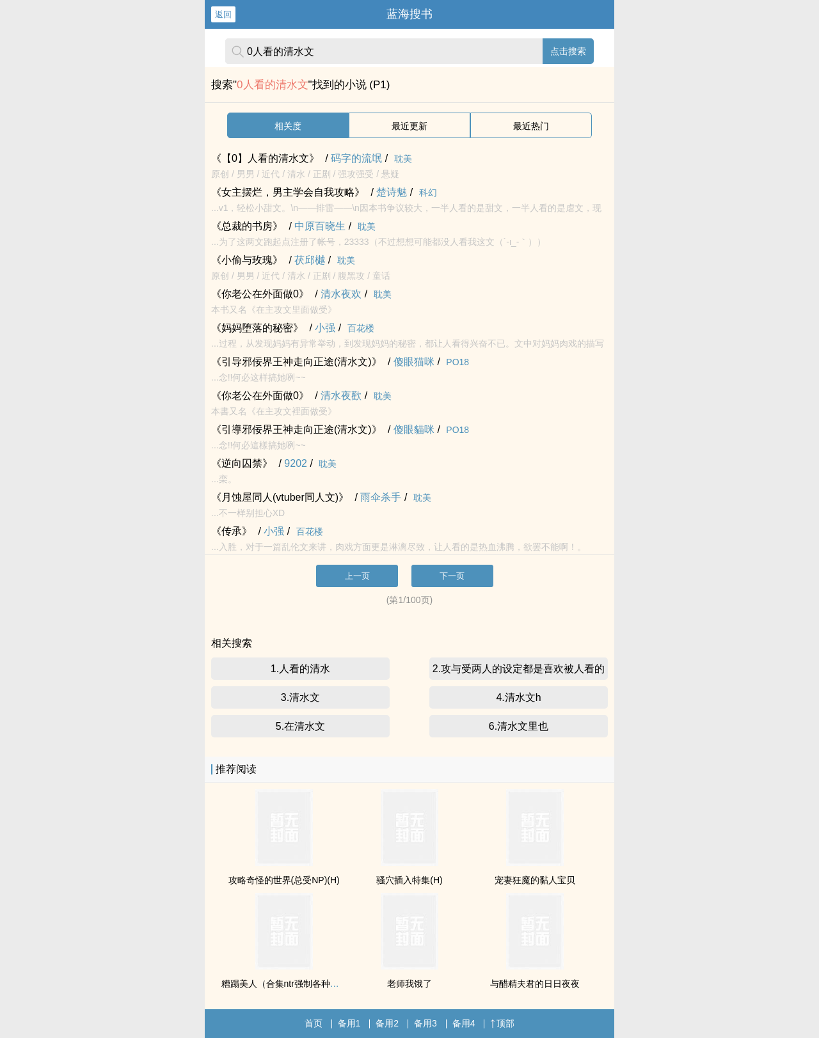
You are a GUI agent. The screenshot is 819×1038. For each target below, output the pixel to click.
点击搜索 (568, 51)
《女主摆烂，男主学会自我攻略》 (288, 192)
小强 (325, 327)
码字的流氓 (356, 158)
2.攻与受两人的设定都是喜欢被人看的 (519, 668)
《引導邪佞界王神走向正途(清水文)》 (296, 429)
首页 (313, 1023)
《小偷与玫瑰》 (247, 260)
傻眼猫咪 (414, 361)
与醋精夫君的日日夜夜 (535, 984)
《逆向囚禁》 (242, 463)
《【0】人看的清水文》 (265, 158)
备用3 (425, 1023)
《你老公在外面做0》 (260, 293)
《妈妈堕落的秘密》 (257, 327)
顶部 (502, 1023)
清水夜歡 (341, 395)
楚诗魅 (391, 192)
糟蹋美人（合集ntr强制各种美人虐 (289, 984)
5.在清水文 (300, 726)
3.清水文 (300, 697)
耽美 (403, 158)
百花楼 (360, 328)
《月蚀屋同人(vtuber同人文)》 (280, 497)
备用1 (349, 1023)
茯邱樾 (309, 260)
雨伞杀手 (380, 497)
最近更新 (409, 126)
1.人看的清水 (300, 668)
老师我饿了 (409, 984)
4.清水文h (518, 697)
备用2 (387, 1023)
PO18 (457, 362)
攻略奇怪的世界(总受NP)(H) (284, 880)
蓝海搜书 (409, 14)
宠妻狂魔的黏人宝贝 (535, 880)
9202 (295, 463)
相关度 (287, 126)
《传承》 (231, 531)
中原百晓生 (320, 226)
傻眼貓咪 (414, 429)
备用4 (463, 1023)
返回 (223, 14)
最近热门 (531, 126)
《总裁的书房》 (247, 226)
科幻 (428, 192)
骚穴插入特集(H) (409, 880)
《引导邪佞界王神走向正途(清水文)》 (296, 361)
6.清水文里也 (518, 726)
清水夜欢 (341, 293)
